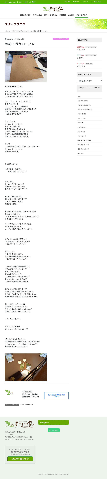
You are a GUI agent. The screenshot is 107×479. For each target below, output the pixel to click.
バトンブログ (82, 114)
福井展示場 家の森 (84, 140)
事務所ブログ (82, 118)
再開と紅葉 (81, 49)
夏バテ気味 (81, 66)
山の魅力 (80, 58)
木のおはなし (89, 63)
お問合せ (85, 2)
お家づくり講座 (83, 101)
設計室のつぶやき (83, 149)
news (79, 96)
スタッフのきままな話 (60, 39)
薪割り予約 (76, 2)
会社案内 (67, 2)
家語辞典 (80, 123)
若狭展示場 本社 (83, 145)
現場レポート (82, 136)
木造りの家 (81, 131)
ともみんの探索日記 (84, 105)
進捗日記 (80, 153)
